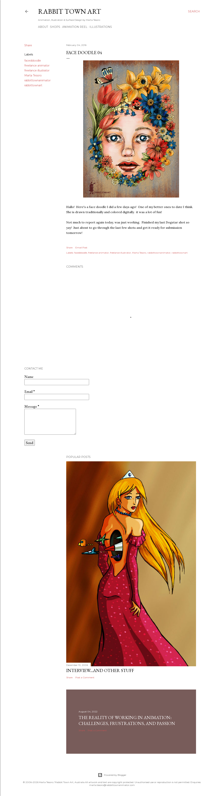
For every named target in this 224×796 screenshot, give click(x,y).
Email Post (81, 247)
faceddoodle (32, 60)
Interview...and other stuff (100, 670)
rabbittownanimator (37, 80)
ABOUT (43, 27)
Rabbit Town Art (69, 11)
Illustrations (100, 27)
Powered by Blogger (112, 775)
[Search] (194, 11)
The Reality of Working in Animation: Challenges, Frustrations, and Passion (127, 720)
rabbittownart (33, 85)
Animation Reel (74, 27)
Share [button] (28, 45)
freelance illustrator (36, 70)
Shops (55, 27)
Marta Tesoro (33, 75)
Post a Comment (84, 677)
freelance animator (36, 65)
